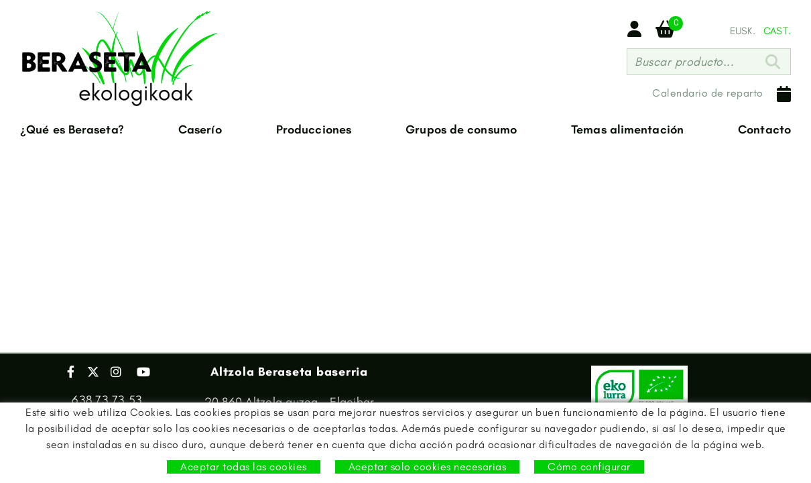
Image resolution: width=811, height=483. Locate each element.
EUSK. (742, 31)
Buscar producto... (684, 61)
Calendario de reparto (721, 94)
